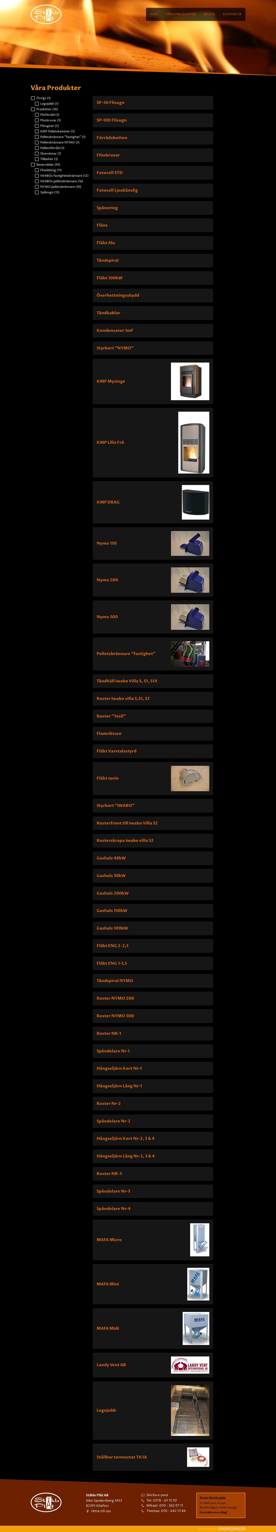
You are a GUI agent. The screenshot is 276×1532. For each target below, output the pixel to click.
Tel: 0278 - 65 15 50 (161, 1500)
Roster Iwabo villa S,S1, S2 (123, 698)
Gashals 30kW (111, 876)
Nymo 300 (107, 617)
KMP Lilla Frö (110, 442)
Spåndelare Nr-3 (113, 1191)
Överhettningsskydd (118, 295)
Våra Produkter (180, 14)
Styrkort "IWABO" (116, 805)
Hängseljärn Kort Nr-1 (119, 1068)
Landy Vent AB (111, 1365)
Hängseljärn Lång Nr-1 (119, 1086)
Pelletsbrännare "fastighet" (126, 654)
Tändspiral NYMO (115, 981)
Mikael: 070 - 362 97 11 (164, 1505)
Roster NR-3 (109, 1174)
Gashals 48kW (111, 858)
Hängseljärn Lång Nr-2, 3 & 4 (126, 1156)
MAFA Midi (108, 1328)
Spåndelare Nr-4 (114, 1208)
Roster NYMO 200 (115, 998)
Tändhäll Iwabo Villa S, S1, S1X (127, 681)
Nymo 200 (107, 580)
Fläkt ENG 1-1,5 (112, 963)
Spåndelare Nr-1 (113, 1051)
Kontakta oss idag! (213, 1512)
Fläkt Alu (106, 243)
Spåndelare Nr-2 (113, 1121)
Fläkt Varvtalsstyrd (116, 751)
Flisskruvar (108, 155)
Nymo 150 (107, 543)
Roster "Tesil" (111, 716)
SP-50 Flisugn (110, 102)
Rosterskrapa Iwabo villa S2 (125, 840)
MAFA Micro (109, 1240)
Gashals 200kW (113, 893)
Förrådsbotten (112, 138)
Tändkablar (108, 313)
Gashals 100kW (112, 928)
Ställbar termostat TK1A (122, 1457)
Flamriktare (109, 733)
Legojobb (106, 1410)
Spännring (107, 208)
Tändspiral (108, 260)
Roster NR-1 (109, 1033)
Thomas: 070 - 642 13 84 (166, 1511)
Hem (154, 14)
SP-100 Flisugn (112, 120)
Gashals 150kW (112, 910)
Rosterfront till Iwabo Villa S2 (127, 823)
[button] (60, 98)
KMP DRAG (108, 502)
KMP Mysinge (111, 381)
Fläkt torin (108, 778)
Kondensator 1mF (115, 330)
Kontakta (232, 14)
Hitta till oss (101, 1511)
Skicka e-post (157, 1495)
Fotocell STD (110, 173)
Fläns (102, 225)
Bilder (209, 14)
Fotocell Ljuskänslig (117, 190)
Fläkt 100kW (109, 278)
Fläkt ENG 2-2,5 (112, 946)
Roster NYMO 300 (115, 1016)
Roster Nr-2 (109, 1103)
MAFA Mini (108, 1284)
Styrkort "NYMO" (115, 348)
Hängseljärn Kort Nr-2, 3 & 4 (125, 1138)
